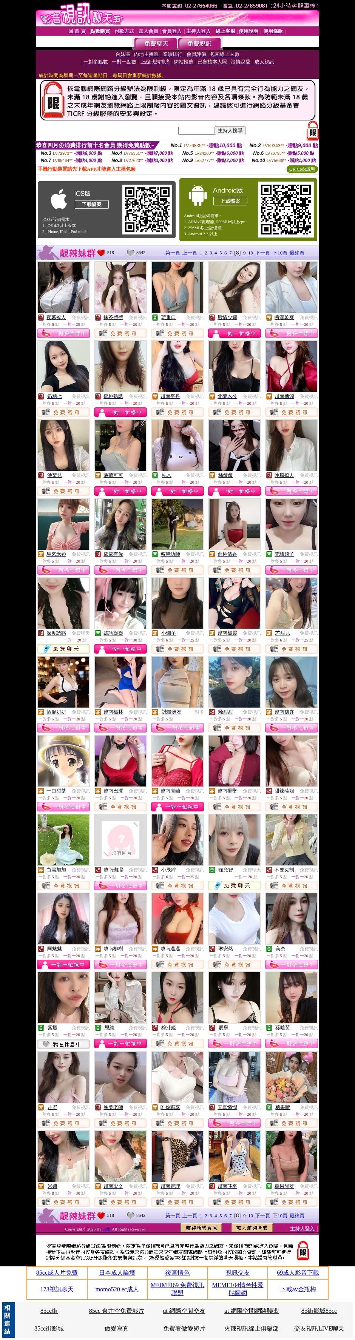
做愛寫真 (117, 1328)
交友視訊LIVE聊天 (319, 1328)
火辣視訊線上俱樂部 (251, 1328)
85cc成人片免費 (57, 1272)
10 (250, 253)
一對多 (197, 712)
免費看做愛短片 (184, 1328)
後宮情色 (177, 1272)
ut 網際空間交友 (184, 1311)
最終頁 (297, 253)
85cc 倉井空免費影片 (116, 1311)
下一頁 (262, 253)
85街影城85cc (319, 1311)
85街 (107, 1229)
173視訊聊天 (57, 1289)
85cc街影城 (49, 1328)
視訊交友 (238, 1272)
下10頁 (280, 253)
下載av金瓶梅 (298, 1289)
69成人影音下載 (298, 1272)
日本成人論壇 (117, 1272)
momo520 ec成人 (117, 1289)
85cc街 (49, 1311)
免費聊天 (81, 633)
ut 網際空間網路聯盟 (251, 1311)
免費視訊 (81, 317)
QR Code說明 (302, 169)
